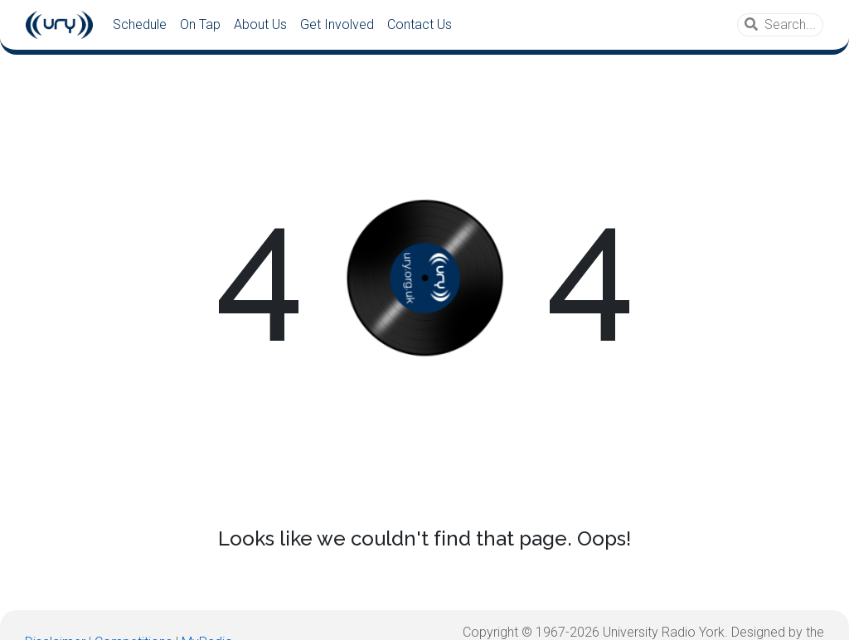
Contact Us (419, 24)
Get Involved (337, 24)
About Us (260, 24)
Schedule (140, 24)
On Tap (200, 24)
